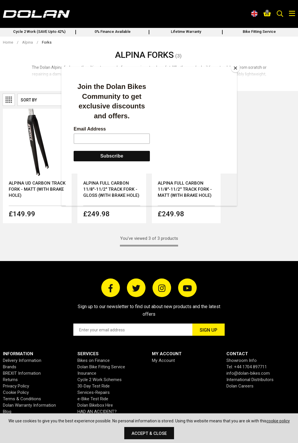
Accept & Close (149, 433)
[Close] (235, 68)
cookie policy (278, 421)
